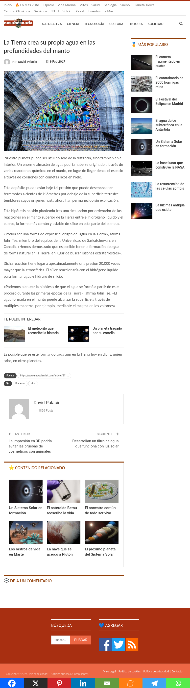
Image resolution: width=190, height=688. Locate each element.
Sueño (125, 5)
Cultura (116, 18)
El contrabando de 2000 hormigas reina (170, 76)
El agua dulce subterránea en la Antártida (169, 119)
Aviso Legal (109, 665)
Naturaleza (52, 18)
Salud (96, 5)
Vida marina (67, 5)
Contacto (177, 665)
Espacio (48, 5)
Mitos (83, 5)
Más (138, 5)
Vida (33, 377)
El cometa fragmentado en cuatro (168, 55)
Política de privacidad (156, 665)
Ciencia (73, 18)
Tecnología (94, 18)
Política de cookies (130, 665)
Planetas (20, 377)
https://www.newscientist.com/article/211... (44, 369)
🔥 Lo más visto (27, 5)
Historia (136, 18)
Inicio (8, 5)
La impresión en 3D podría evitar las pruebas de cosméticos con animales (30, 440)
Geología (110, 5)
